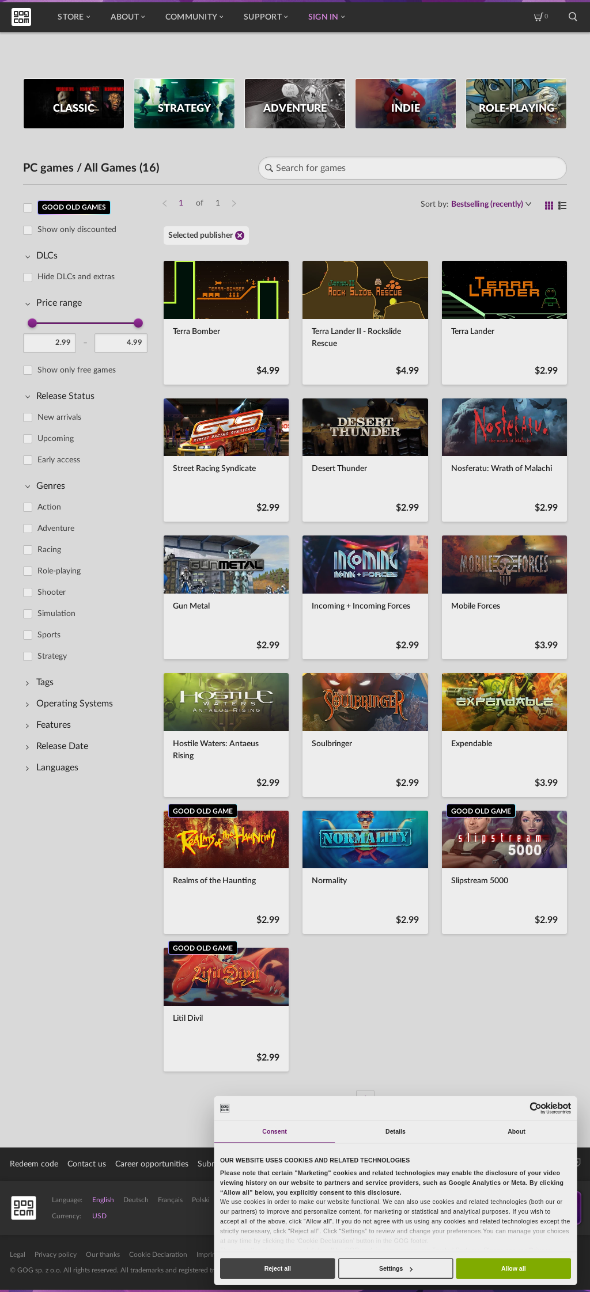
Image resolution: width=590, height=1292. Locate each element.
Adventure (55, 529)
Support (266, 17)
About (128, 17)
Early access (58, 460)
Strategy (52, 656)
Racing (49, 550)
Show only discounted (76, 230)
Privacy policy (56, 1254)
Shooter (51, 592)
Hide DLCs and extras (76, 277)
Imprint (207, 1254)
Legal (17, 1254)
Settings (396, 1268)
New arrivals (59, 417)
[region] (89, 646)
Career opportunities (151, 1164)
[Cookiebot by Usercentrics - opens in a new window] (536, 1108)
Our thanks (103, 1254)
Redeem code (34, 1164)
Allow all (513, 1268)
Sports (48, 635)
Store (73, 17)
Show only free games (76, 370)
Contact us (86, 1164)
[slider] (32, 323)
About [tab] (516, 1131)
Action (49, 507)
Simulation (56, 614)
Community (194, 17)
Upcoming (55, 439)
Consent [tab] (274, 1131)
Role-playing (59, 571)
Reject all (277, 1268)
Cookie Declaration (158, 1254)
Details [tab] (395, 1131)
